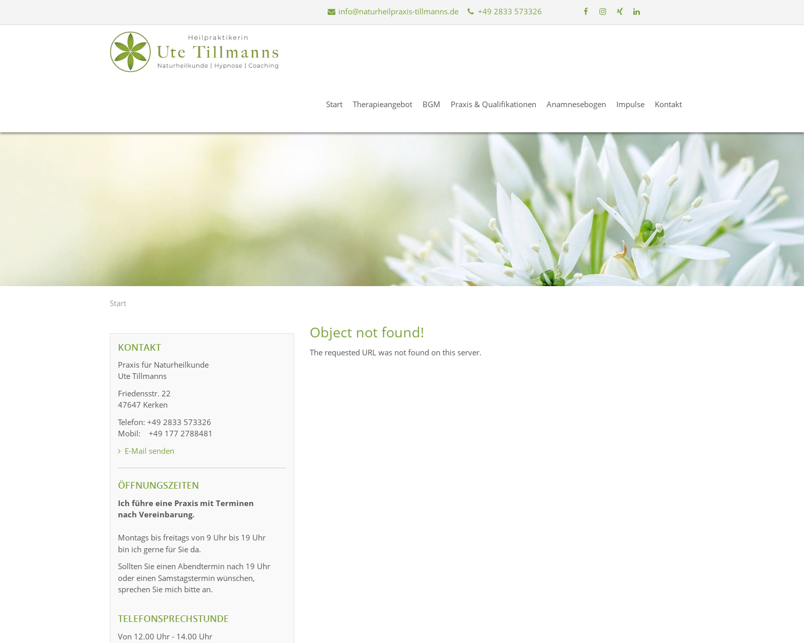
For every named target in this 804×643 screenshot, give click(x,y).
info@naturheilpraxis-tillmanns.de (392, 11)
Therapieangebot (389, 51)
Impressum (587, 631)
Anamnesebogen (583, 51)
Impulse (638, 51)
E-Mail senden (146, 397)
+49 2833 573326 (503, 11)
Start (341, 51)
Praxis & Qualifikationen (501, 51)
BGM (439, 51)
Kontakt (675, 51)
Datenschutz (637, 631)
